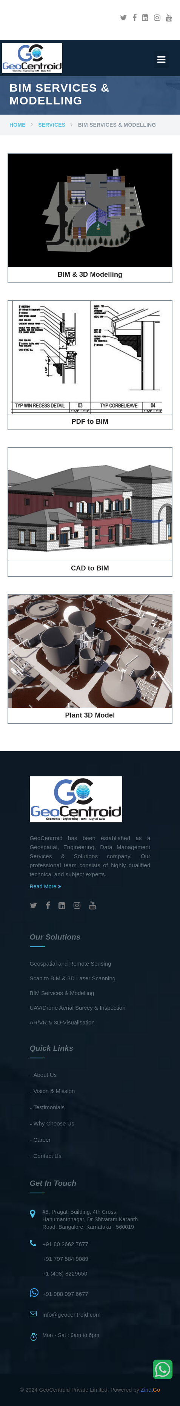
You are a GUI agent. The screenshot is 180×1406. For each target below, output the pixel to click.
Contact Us (48, 1156)
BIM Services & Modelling (62, 993)
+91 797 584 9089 (65, 1259)
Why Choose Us (54, 1123)
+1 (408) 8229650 (65, 1273)
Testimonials (49, 1107)
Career (42, 1139)
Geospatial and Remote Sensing (70, 963)
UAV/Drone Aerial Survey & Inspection (78, 1007)
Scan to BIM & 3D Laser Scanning (73, 978)
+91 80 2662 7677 (65, 1244)
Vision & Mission (54, 1091)
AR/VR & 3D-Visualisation (62, 1022)
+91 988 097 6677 (65, 1294)
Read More (45, 886)
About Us (45, 1075)
